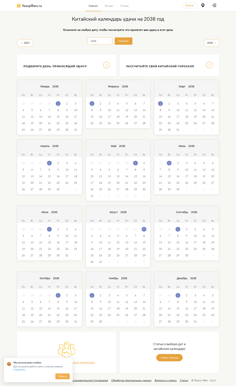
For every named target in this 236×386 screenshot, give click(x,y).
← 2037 (25, 43)
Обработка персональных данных (131, 380)
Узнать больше (169, 357)
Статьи (124, 5)
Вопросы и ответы (166, 380)
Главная (93, 5)
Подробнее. (19, 369)
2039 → (211, 43)
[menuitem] (93, 5)
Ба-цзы (109, 5)
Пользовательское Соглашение (89, 380)
